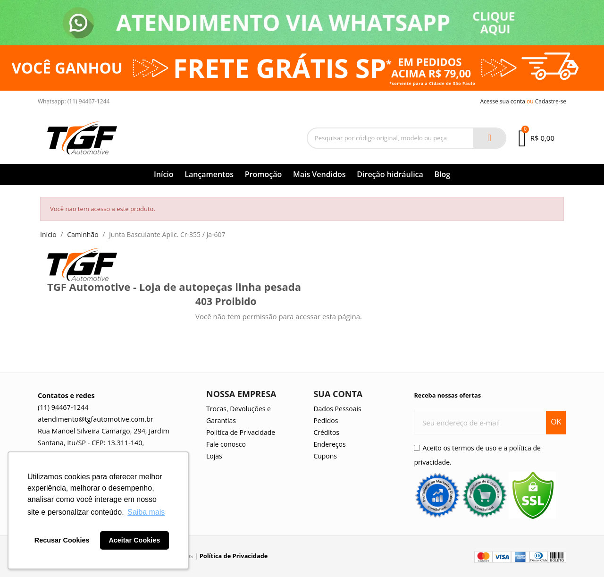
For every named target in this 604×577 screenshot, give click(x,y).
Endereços (329, 444)
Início (164, 174)
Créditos (326, 432)
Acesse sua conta (502, 101)
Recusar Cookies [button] (62, 540)
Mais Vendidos (319, 174)
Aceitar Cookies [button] (134, 540)
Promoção (263, 174)
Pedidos (325, 420)
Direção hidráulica (390, 174)
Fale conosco (226, 444)
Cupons (325, 455)
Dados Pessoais (337, 408)
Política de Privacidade (240, 432)
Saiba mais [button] (146, 512)
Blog (442, 174)
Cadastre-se (550, 101)
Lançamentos (209, 174)
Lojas (214, 455)
